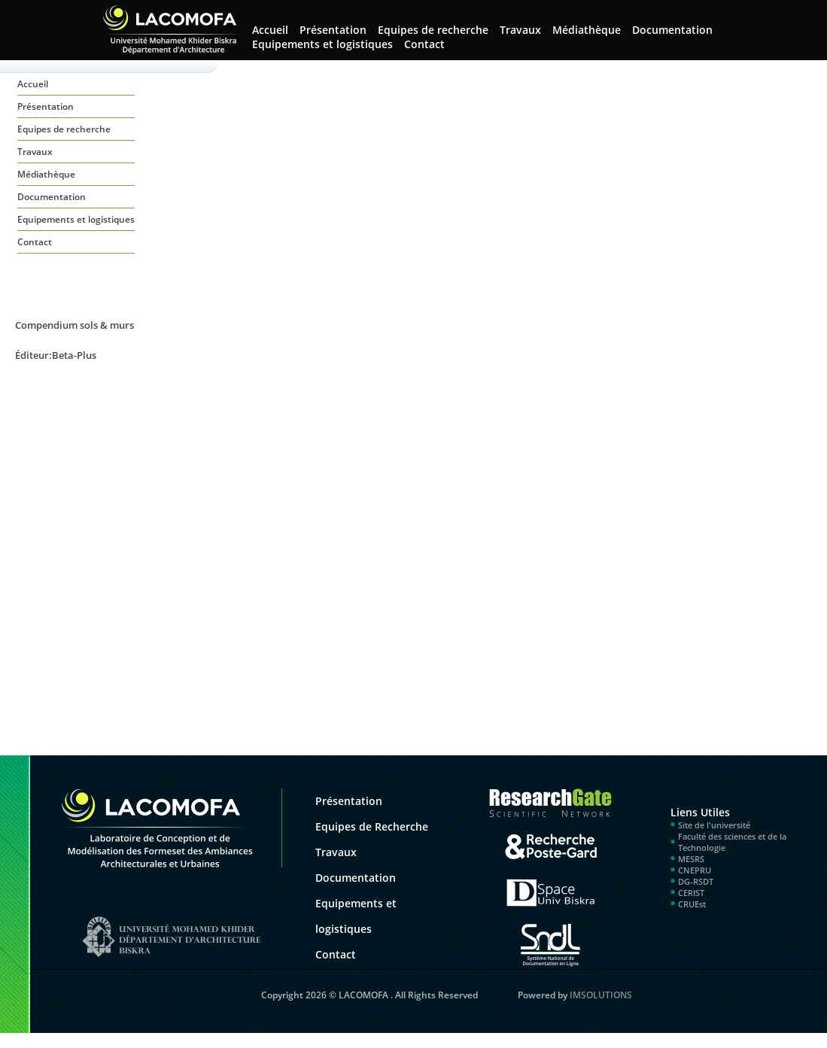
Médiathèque (586, 30)
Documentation (672, 30)
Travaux (520, 30)
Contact (424, 44)
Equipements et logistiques (322, 44)
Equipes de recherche (433, 30)
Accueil (32, 83)
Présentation (332, 30)
